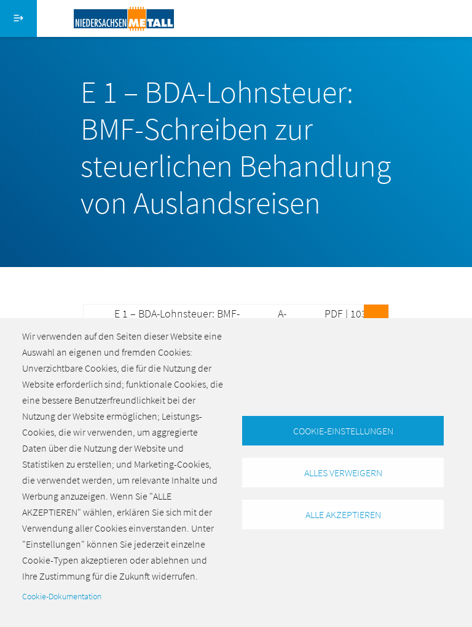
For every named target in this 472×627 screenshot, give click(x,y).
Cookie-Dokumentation (61, 596)
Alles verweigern (343, 472)
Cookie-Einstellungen (343, 431)
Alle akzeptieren (343, 514)
